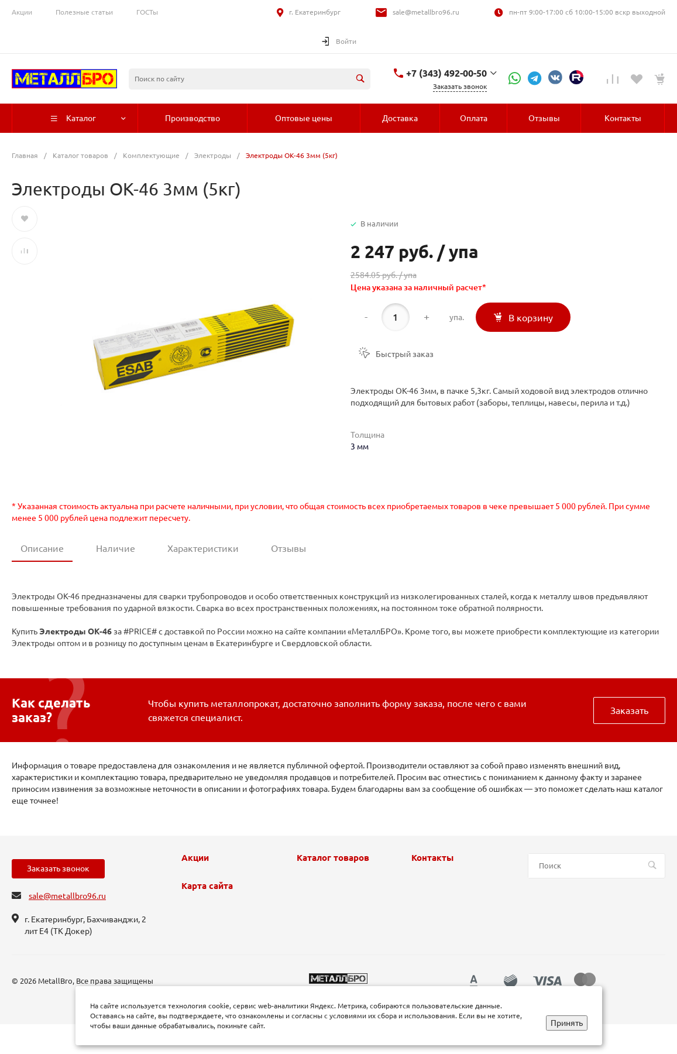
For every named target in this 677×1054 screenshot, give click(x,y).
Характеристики (203, 548)
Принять (567, 1023)
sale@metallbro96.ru (426, 12)
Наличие (115, 548)
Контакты (432, 858)
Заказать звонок (58, 868)
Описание (42, 548)
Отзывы (288, 548)
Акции (22, 12)
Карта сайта (207, 886)
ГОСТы (147, 12)
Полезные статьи (84, 12)
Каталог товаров (333, 858)
